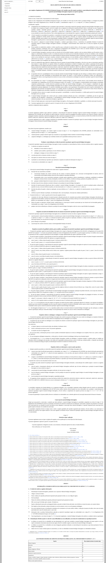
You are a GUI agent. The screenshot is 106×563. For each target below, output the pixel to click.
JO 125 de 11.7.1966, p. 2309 (73, 438)
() (60, 22)
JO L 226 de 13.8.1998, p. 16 (82, 441)
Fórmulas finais (7, 8)
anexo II (6, 12)
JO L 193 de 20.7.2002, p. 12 (74, 444)
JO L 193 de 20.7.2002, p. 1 (85, 443)
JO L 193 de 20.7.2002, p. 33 (78, 446)
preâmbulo (7, 3)
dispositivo (7, 5)
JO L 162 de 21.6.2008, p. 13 (80, 455)
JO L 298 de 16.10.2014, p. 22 (82, 480)
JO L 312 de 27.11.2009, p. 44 (66, 459)
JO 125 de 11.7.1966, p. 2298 (77, 436)
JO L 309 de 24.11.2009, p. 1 (43, 532)
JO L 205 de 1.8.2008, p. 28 (96, 451)
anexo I (6, 10)
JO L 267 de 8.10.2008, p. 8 (95, 452)
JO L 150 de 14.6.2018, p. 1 (35, 435)
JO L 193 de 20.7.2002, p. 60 (73, 448)
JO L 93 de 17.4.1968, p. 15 (81, 440)
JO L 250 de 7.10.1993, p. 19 (53, 477)
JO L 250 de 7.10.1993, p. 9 (48, 474)
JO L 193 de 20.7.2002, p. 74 (82, 449)
